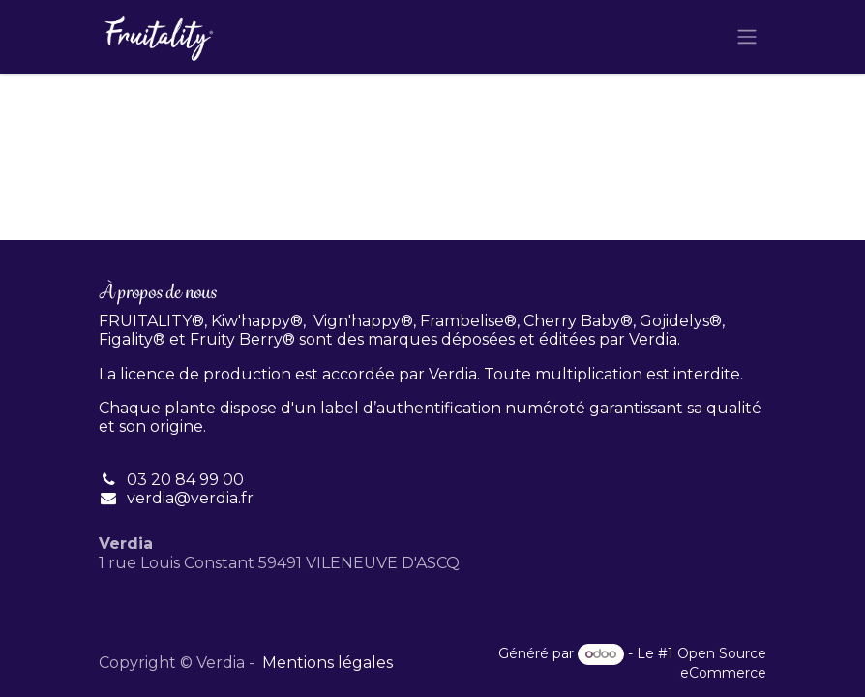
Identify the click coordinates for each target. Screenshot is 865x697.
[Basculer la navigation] (747, 37)
